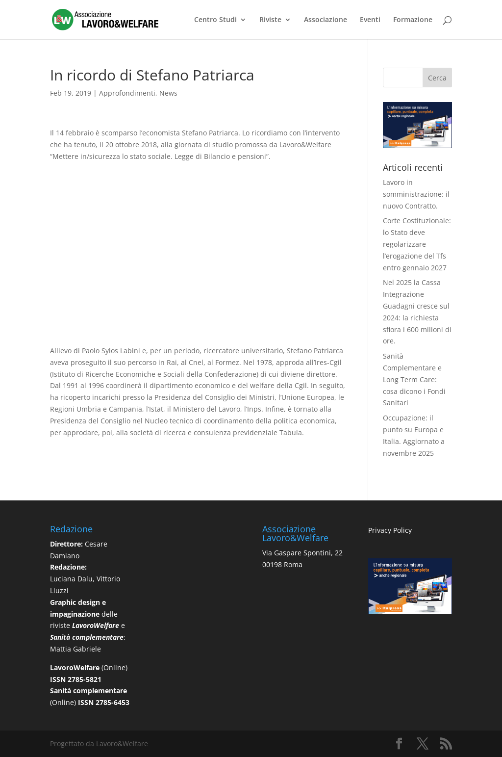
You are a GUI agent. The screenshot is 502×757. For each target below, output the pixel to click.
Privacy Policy (390, 530)
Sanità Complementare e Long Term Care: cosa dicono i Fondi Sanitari (414, 379)
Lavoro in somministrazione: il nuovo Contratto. (416, 194)
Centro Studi (215, 20)
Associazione (325, 20)
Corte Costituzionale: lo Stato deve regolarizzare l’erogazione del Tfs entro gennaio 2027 (417, 244)
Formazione (412, 20)
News (168, 93)
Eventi (370, 20)
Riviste (270, 20)
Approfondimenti (127, 93)
